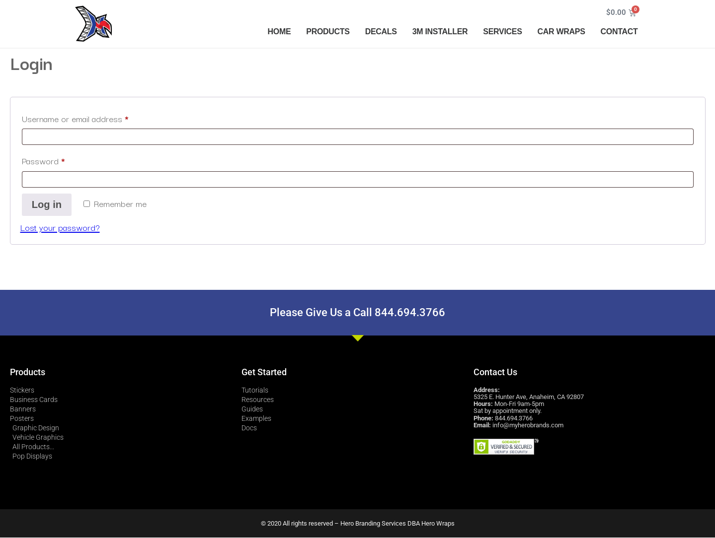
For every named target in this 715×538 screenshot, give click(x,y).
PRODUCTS (327, 31)
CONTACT (619, 31)
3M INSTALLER (440, 31)
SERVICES (502, 31)
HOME (279, 31)
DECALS (381, 31)
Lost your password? (60, 227)
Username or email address (91, 117)
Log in (47, 205)
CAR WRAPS (561, 31)
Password (59, 159)
